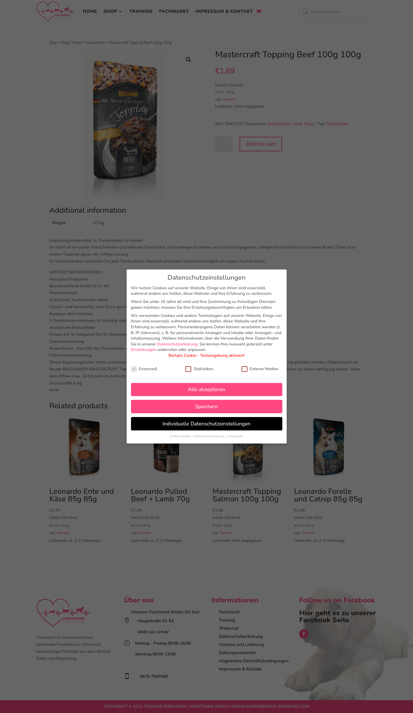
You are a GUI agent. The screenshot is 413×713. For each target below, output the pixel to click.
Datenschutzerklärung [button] (209, 436)
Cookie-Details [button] (180, 436)
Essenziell (144, 369)
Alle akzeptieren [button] (206, 389)
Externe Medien (260, 369)
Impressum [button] (235, 436)
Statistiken (199, 369)
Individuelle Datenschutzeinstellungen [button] (206, 423)
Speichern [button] (206, 406)
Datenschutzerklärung (177, 344)
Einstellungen (143, 349)
